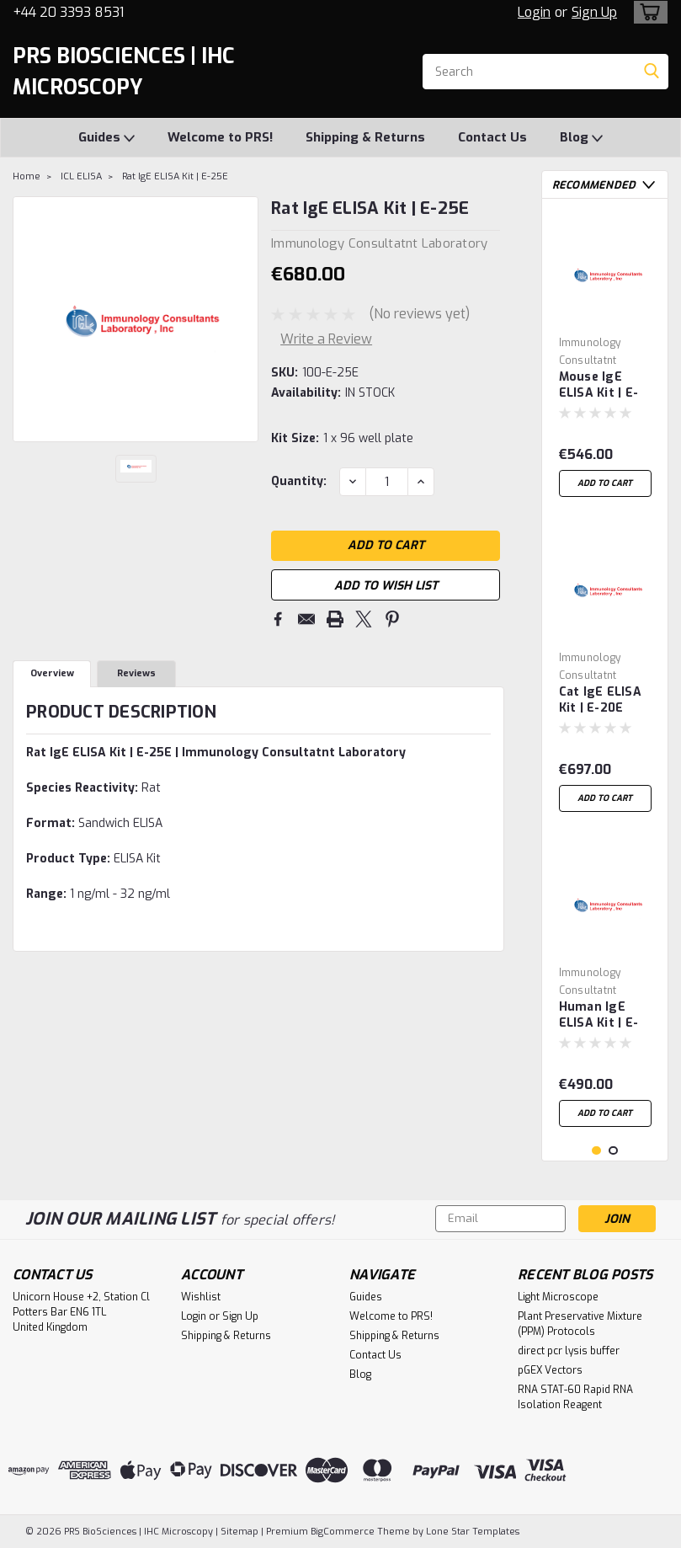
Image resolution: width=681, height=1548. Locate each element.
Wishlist (201, 1297)
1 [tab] (596, 1151)
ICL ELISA (81, 176)
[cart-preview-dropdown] (646, 12)
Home (26, 176)
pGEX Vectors (550, 1370)
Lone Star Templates (472, 1531)
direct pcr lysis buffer (569, 1351)
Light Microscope (558, 1297)
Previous (631, 185)
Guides (106, 138)
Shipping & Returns (365, 137)
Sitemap (239, 1531)
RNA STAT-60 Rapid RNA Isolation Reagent (575, 1397)
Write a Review (326, 339)
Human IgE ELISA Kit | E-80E (599, 1016)
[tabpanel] (605, 358)
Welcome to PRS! (220, 137)
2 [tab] (613, 1151)
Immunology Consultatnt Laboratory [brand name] (590, 360)
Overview (52, 675)
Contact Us (492, 137)
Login (534, 12)
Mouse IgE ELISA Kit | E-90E (599, 386)
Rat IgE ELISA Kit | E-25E (175, 176)
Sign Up (594, 12)
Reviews (136, 675)
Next (648, 185)
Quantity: (299, 481)
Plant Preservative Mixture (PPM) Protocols (580, 1324)
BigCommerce (343, 1531)
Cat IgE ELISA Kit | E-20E (600, 700)
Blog (581, 138)
